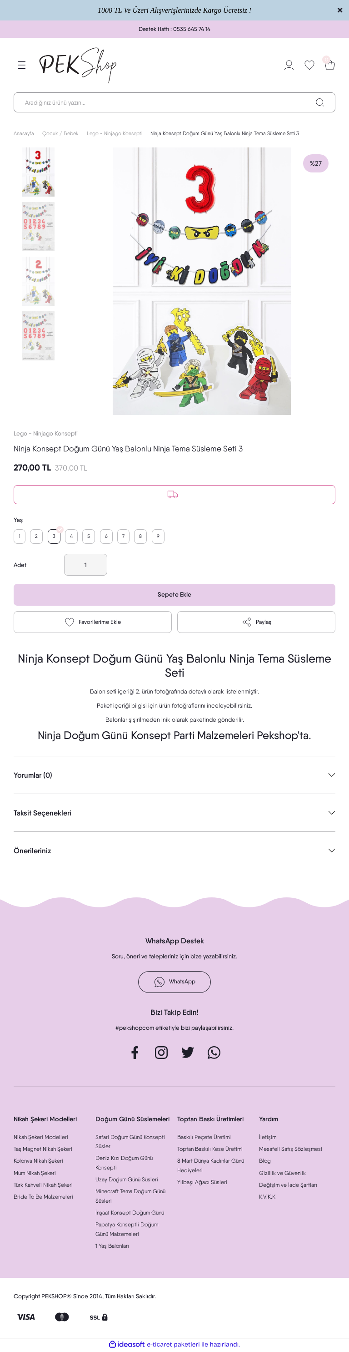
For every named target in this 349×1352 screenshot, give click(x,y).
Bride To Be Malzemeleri (43, 1198)
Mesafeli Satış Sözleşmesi (290, 1149)
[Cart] (329, 65)
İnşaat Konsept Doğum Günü (129, 1213)
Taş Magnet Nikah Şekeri (43, 1149)
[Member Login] (289, 65)
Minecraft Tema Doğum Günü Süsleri (130, 1197)
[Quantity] (85, 566)
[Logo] (78, 65)
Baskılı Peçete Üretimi (204, 1137)
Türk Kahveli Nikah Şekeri (43, 1185)
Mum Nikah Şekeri (35, 1173)
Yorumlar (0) (33, 776)
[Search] (174, 102)
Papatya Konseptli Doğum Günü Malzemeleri (126, 1230)
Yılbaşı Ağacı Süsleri (202, 1183)
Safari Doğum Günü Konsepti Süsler (130, 1142)
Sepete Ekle (175, 596)
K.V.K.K (267, 1198)
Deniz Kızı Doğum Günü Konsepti (124, 1164)
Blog (265, 1162)
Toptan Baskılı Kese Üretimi (210, 1149)
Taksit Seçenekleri (42, 814)
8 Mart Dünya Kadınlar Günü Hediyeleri (210, 1167)
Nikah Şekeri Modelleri (41, 1137)
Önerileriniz (32, 851)
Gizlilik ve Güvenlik (282, 1173)
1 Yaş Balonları (112, 1246)
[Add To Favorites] (93, 623)
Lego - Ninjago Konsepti (46, 433)
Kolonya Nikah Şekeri (38, 1162)
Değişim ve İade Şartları (288, 1185)
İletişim (267, 1137)
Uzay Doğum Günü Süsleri (126, 1180)
